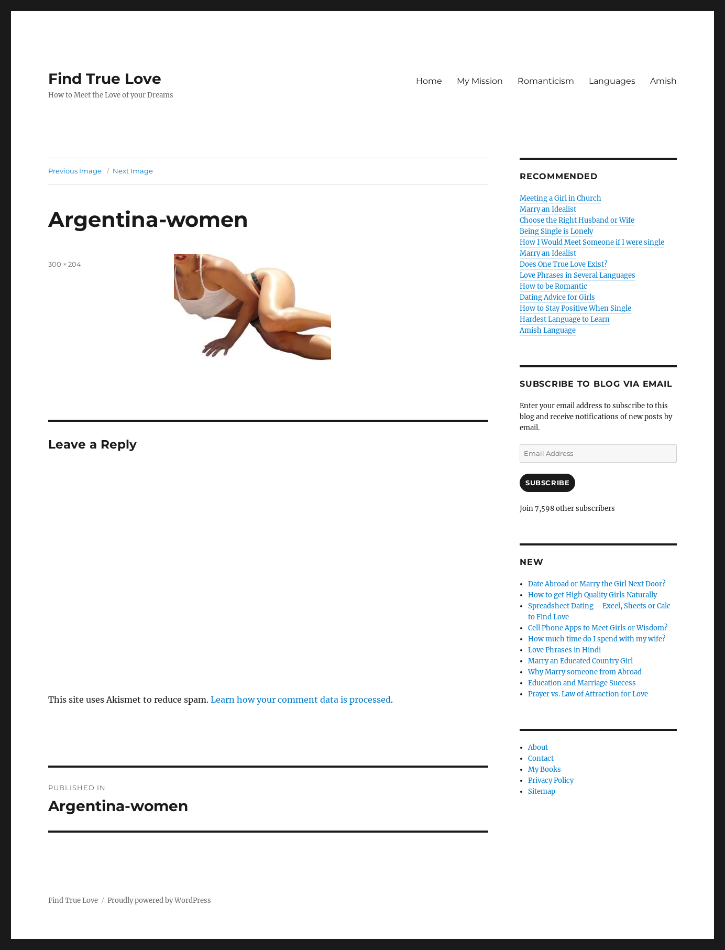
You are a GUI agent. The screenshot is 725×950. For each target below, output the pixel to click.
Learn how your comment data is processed (301, 699)
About (538, 747)
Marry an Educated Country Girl (580, 661)
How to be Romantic (553, 286)
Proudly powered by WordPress (159, 900)
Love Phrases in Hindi (564, 650)
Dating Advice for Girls (557, 297)
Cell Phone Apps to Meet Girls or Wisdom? (597, 628)
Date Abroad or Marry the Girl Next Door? (596, 584)
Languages (612, 81)
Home (429, 81)
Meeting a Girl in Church (560, 198)
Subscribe (547, 482)
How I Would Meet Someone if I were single (592, 242)
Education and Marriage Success (582, 683)
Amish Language (548, 330)
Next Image (133, 171)
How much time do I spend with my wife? (596, 639)
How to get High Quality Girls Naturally (592, 595)
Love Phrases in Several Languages (577, 275)
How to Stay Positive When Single (575, 308)
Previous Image (75, 171)
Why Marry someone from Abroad (585, 672)
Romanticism (546, 81)
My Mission (480, 81)
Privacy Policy (551, 780)
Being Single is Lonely (556, 231)
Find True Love (104, 79)
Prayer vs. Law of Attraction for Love (588, 694)
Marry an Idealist (548, 209)
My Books (544, 769)
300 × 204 (64, 264)
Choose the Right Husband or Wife (577, 220)
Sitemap (541, 791)
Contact (541, 758)
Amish (663, 81)
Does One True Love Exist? (563, 264)
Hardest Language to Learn (565, 319)
